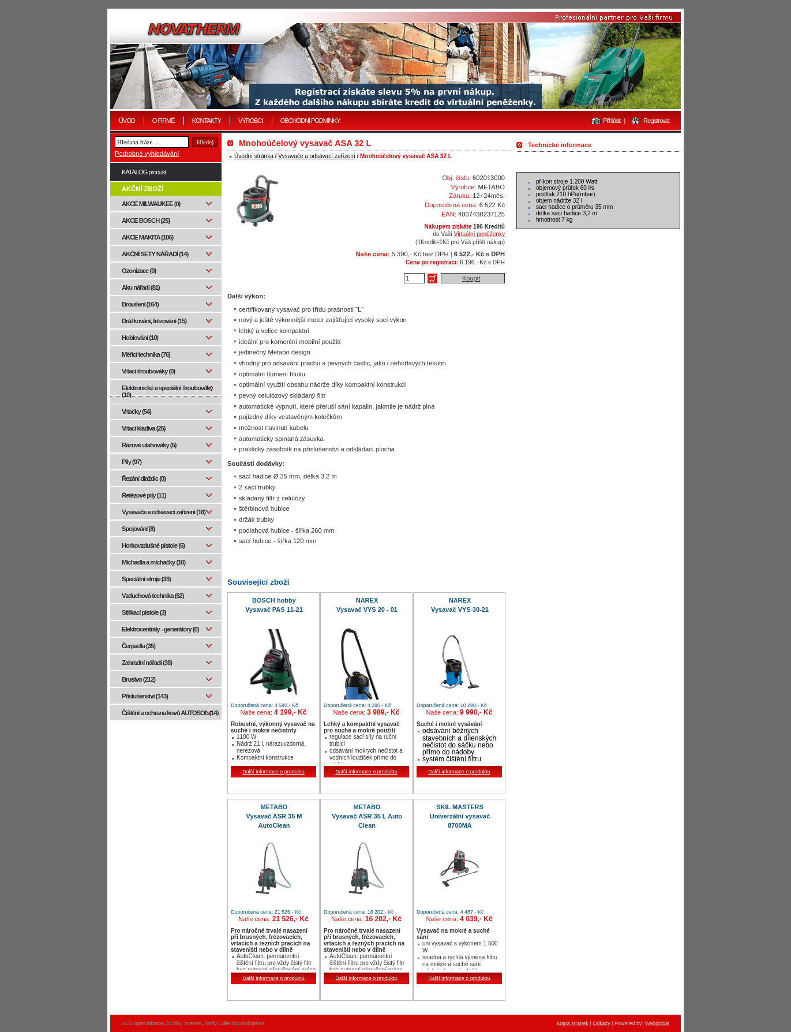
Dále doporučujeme (241, 1023)
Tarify (210, 1023)
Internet (193, 1023)
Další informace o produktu (273, 772)
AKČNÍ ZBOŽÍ (142, 188)
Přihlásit (611, 120)
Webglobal (657, 1023)
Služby (173, 1023)
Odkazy (601, 1023)
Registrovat (656, 120)
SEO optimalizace (142, 1023)
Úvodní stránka (253, 156)
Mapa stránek (572, 1023)
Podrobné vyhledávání (147, 153)
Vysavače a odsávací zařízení (316, 156)
